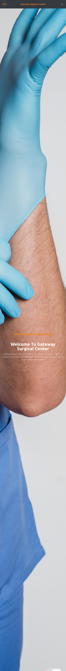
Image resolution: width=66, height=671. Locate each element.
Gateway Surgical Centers (33, 4)
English (49, 670)
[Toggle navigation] (62, 4)
